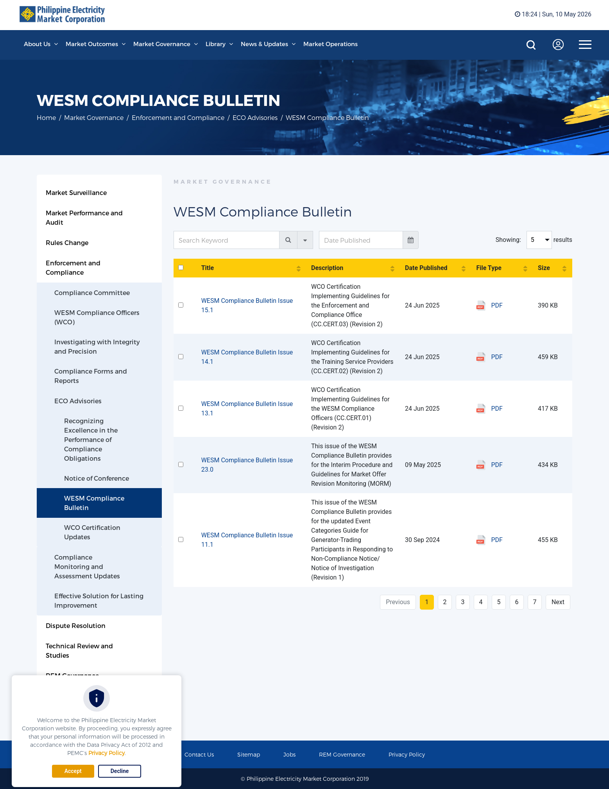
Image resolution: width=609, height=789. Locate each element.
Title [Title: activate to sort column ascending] (207, 268)
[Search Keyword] (226, 240)
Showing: (508, 239)
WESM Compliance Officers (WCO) (97, 317)
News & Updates (264, 43)
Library (216, 43)
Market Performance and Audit (84, 217)
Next (558, 602)
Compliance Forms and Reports (90, 375)
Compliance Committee (92, 292)
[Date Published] (361, 240)
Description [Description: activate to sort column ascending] (327, 268)
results (562, 239)
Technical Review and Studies (79, 650)
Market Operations (330, 43)
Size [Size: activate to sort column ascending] (544, 268)
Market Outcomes (92, 43)
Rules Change (67, 242)
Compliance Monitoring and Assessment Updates (87, 566)
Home (46, 117)
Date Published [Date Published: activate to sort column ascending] (426, 268)
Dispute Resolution (76, 625)
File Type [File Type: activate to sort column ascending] (488, 268)
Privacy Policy (106, 753)
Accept (73, 771)
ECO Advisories (255, 117)
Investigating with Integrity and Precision (97, 346)
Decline (120, 771)
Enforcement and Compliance (178, 117)
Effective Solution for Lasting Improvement (98, 600)
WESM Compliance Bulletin (94, 502)
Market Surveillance (76, 192)
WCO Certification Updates (92, 532)
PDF (496, 305)
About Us (37, 43)
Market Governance (161, 43)
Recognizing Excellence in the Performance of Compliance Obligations (91, 439)
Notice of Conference (96, 478)
